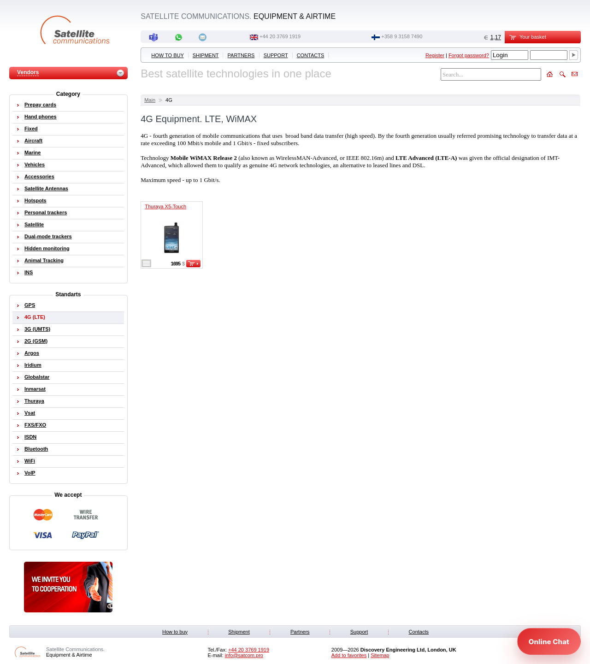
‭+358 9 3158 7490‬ (401, 36)
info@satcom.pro (244, 655)
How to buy (167, 55)
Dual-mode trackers (48, 236)
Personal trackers (45, 212)
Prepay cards (40, 104)
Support (276, 55)
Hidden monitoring (47, 248)
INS (28, 272)
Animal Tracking (44, 260)
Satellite (34, 224)
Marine (32, 152)
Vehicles (34, 164)
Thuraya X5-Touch (165, 206)
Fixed (31, 128)
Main (149, 100)
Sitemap (380, 655)
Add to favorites (348, 655)
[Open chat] (549, 641)
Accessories (39, 176)
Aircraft (33, 140)
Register (434, 55)
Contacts (310, 55)
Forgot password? (468, 55)
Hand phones (40, 116)
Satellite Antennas (46, 188)
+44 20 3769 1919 (280, 36)
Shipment (206, 55)
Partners (241, 55)
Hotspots (35, 200)
